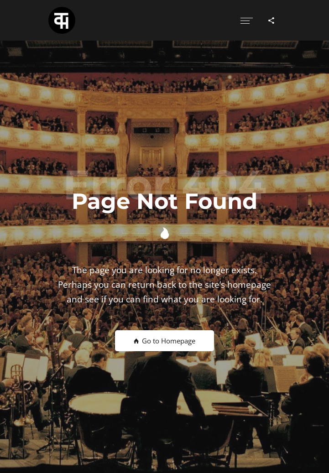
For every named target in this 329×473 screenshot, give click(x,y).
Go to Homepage (164, 340)
